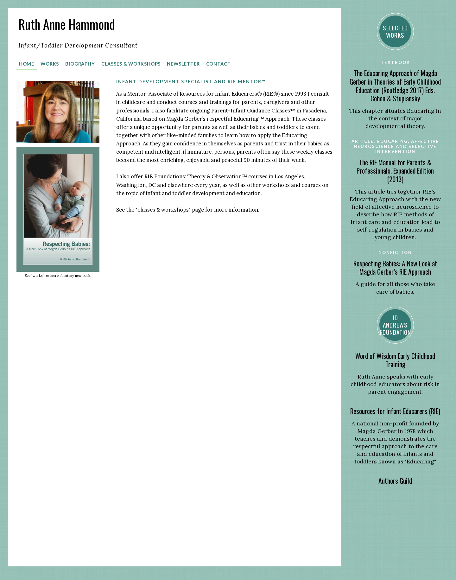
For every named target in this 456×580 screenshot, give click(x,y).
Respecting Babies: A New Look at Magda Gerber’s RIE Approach (395, 267)
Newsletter (183, 64)
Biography (80, 64)
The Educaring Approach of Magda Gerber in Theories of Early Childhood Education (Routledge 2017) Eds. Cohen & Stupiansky (395, 85)
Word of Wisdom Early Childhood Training (395, 360)
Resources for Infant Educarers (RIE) (395, 411)
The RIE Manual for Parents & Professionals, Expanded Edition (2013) (395, 170)
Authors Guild (395, 481)
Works (50, 64)
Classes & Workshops (131, 64)
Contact (218, 64)
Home (27, 64)
